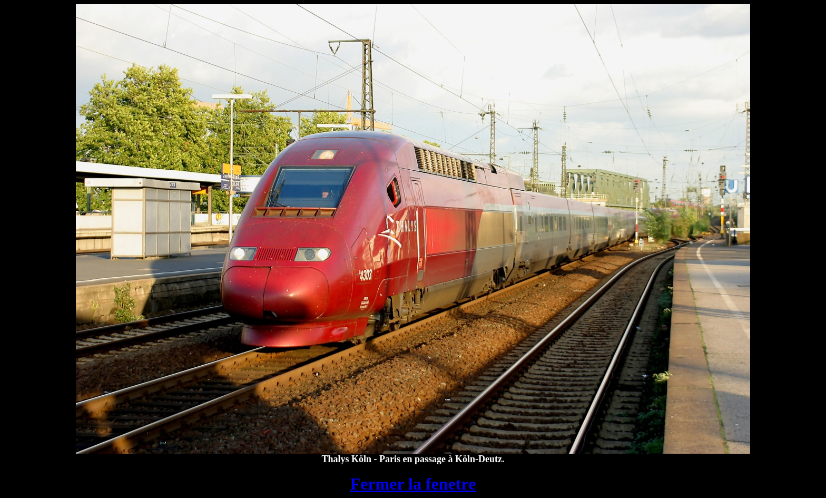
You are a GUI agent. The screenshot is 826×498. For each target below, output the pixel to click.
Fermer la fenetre (413, 483)
